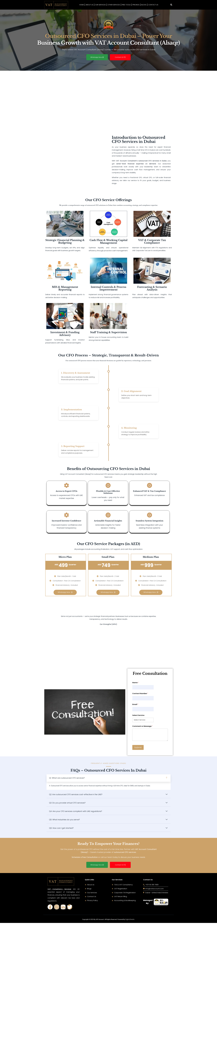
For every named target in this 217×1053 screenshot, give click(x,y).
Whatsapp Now (65, 592)
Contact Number (140, 693)
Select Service (138, 715)
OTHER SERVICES (114, 5)
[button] (171, 4)
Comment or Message (142, 726)
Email (135, 704)
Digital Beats (129, 919)
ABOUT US (89, 5)
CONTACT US (153, 5)
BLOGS (143, 5)
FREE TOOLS (126, 5)
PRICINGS (136, 5)
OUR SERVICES (100, 5)
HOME (81, 5)
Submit (138, 747)
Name (135, 683)
